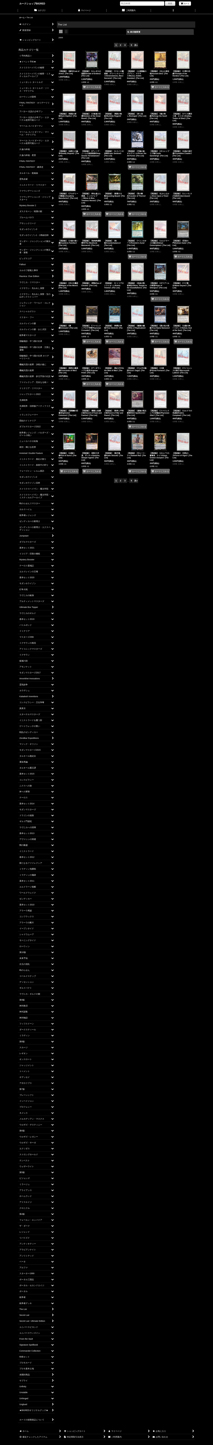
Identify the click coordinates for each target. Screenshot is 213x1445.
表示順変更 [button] (133, 32)
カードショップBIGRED (32, 3)
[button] (173, 10)
